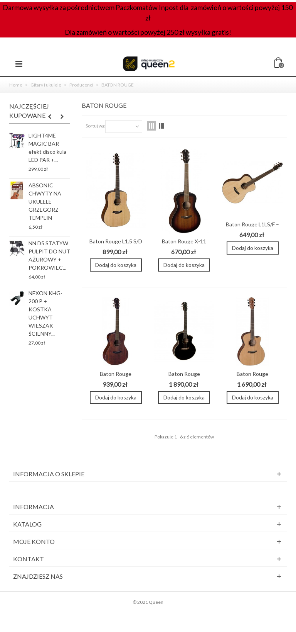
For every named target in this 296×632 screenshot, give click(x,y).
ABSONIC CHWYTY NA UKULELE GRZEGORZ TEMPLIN (45, 201)
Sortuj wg (95, 126)
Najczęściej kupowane (29, 110)
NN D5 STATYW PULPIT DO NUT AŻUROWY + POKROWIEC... (49, 255)
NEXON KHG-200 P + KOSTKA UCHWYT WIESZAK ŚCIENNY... (45, 313)
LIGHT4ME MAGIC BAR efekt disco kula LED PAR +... (47, 147)
